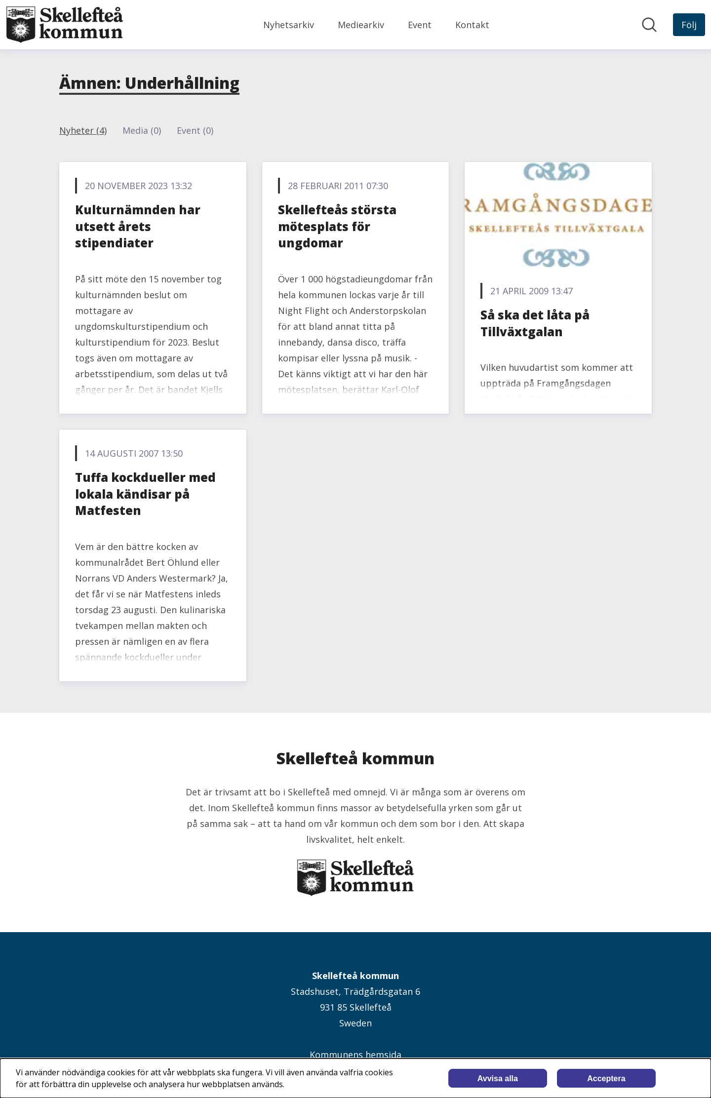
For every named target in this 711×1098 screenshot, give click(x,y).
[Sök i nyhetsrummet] (649, 25)
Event (420, 25)
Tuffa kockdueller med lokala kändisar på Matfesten (145, 493)
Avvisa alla (497, 1078)
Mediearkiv (361, 25)
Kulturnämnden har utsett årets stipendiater (137, 226)
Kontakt (472, 25)
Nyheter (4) (83, 130)
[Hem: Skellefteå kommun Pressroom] (64, 24)
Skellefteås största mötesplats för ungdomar (337, 226)
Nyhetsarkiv (288, 25)
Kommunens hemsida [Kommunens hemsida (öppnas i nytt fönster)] (355, 1054)
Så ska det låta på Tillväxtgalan (535, 323)
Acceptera (606, 1078)
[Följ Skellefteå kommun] (689, 24)
